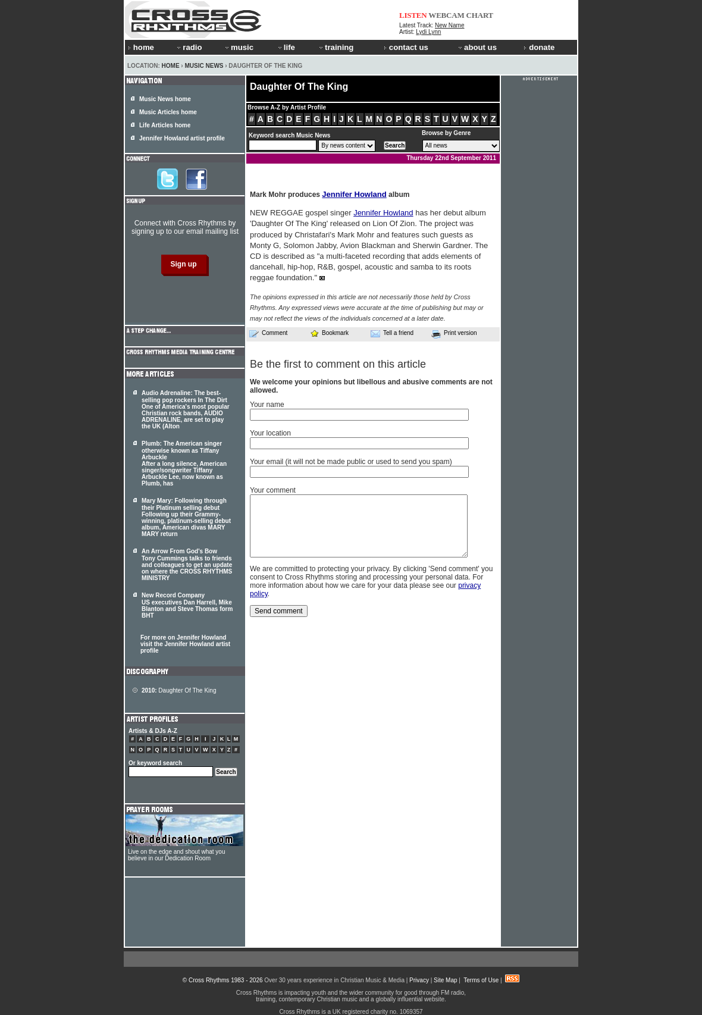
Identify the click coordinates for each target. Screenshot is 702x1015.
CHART (480, 15)
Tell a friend (392, 333)
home (141, 47)
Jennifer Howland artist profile (182, 138)
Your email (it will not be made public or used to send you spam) (351, 462)
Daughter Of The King (179, 690)
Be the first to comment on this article (338, 364)
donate (539, 47)
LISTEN (413, 15)
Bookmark (329, 333)
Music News (203, 65)
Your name (267, 404)
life (286, 47)
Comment (268, 333)
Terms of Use (481, 980)
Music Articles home (168, 112)
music (238, 47)
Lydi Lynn (428, 32)
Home (171, 65)
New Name (449, 25)
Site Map (445, 980)
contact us (406, 47)
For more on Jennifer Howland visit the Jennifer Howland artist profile (185, 644)
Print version (454, 334)
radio (188, 47)
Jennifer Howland (354, 194)
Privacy (419, 980)
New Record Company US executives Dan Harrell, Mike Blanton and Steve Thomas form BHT (187, 605)
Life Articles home (164, 125)
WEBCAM (446, 15)
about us (477, 47)
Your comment (273, 490)
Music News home (165, 99)
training (335, 47)
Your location (270, 433)
